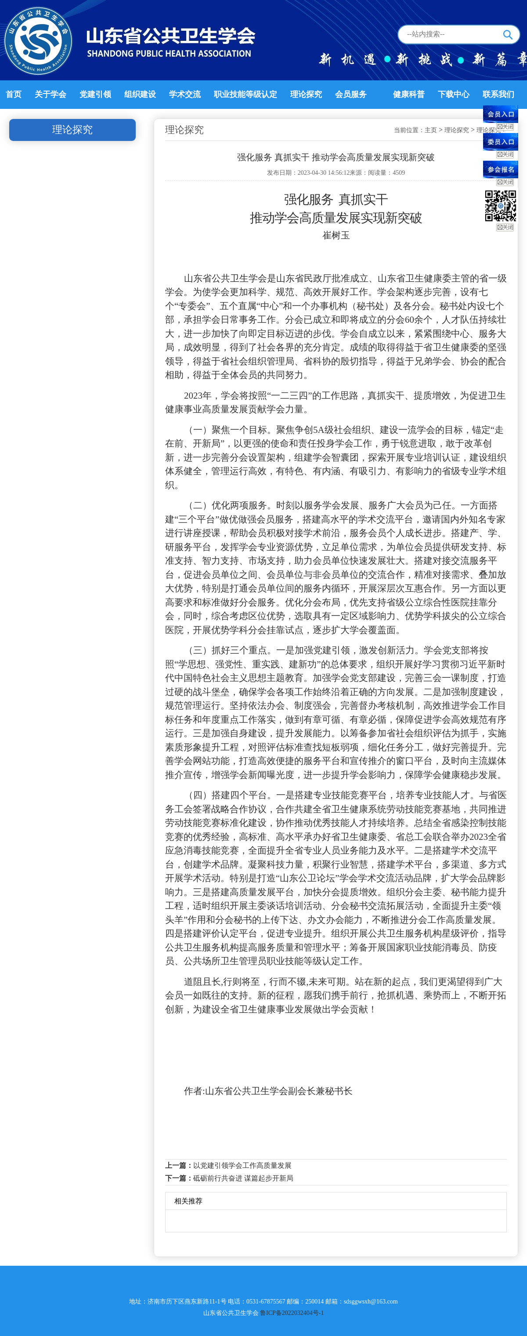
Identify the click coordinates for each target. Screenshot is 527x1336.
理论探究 (306, 94)
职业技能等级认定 (245, 94)
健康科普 (409, 94)
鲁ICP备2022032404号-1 (292, 1313)
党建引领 (95, 94)
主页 (431, 130)
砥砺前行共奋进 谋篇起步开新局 (243, 1178)
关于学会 (50, 94)
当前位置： (409, 130)
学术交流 (185, 94)
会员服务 (351, 94)
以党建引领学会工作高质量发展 (242, 1165)
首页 (14, 94)
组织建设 (140, 94)
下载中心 (453, 94)
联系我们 (498, 94)
